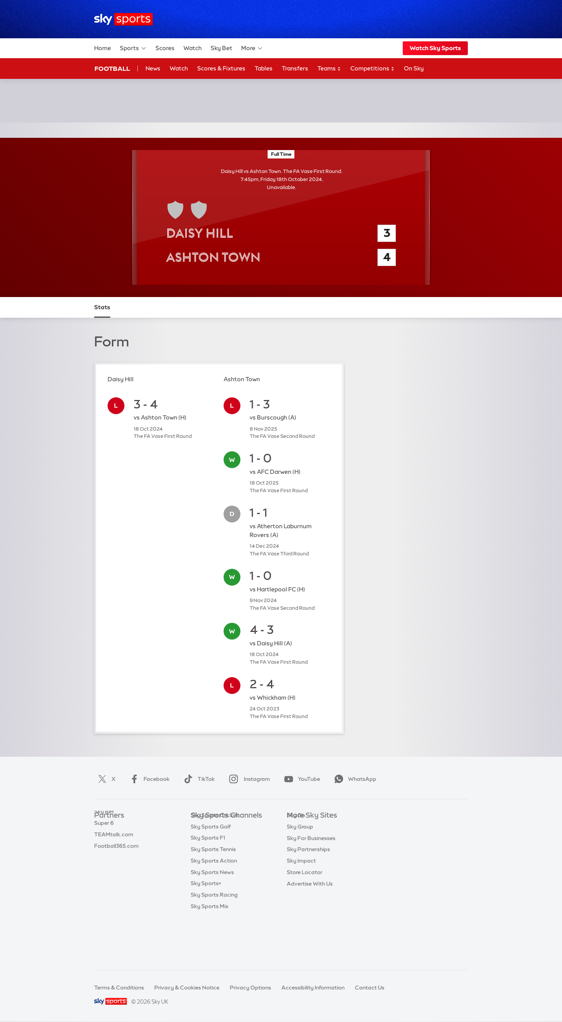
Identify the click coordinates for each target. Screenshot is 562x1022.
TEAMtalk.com (113, 849)
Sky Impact (301, 895)
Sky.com (298, 826)
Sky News (299, 838)
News (152, 68)
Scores (165, 48)
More (252, 48)
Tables (264, 68)
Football (112, 68)
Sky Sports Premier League (225, 838)
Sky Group (300, 861)
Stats (102, 307)
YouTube (300, 779)
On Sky (414, 68)
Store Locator (304, 906)
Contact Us (369, 987)
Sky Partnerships (308, 883)
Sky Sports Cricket (215, 861)
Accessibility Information (313, 987)
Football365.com (116, 861)
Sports (133, 48)
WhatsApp (353, 779)
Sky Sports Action (214, 906)
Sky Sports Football (216, 849)
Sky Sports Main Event (219, 826)
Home (102, 48)
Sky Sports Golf (211, 872)
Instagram (248, 779)
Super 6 (104, 838)
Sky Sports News (212, 918)
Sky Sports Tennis (213, 895)
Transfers (295, 68)
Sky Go (296, 849)
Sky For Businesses (311, 872)
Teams (329, 68)
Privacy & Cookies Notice (186, 987)
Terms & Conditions (119, 987)
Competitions (372, 68)
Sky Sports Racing (214, 941)
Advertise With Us (310, 918)
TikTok (198, 779)
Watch (192, 48)
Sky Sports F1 (208, 883)
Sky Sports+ (206, 929)
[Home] (123, 19)
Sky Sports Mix (210, 952)
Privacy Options (250, 987)
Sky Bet (221, 48)
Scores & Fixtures (221, 68)
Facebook (148, 779)
